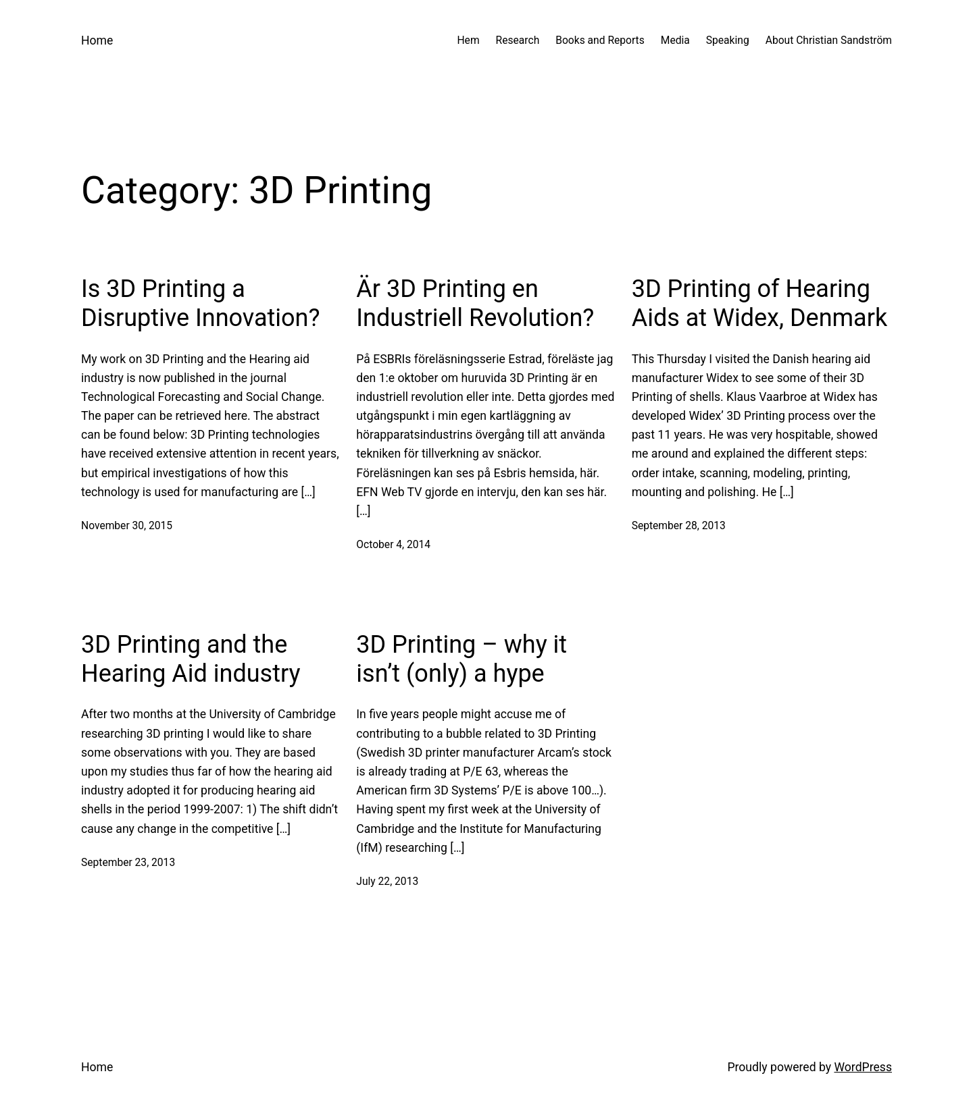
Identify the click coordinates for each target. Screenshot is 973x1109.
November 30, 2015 (126, 526)
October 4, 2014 (393, 545)
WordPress (863, 1067)
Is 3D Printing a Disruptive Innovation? (200, 303)
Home (97, 40)
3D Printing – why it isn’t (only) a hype (461, 659)
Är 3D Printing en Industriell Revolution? (475, 303)
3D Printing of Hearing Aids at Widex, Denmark (760, 303)
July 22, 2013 (387, 881)
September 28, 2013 (679, 526)
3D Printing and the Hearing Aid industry (191, 659)
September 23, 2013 (128, 863)
